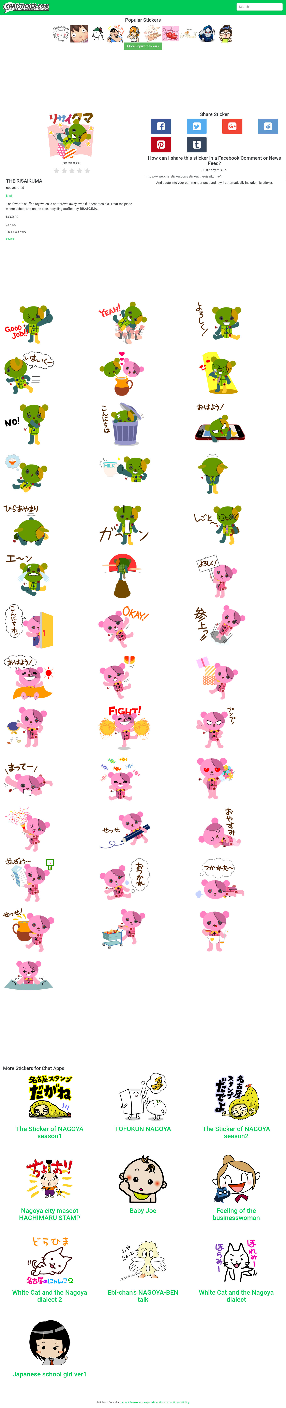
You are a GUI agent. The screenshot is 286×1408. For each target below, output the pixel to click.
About (125, 1402)
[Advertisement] (121, 83)
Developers (136, 1402)
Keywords (149, 1402)
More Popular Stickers (143, 46)
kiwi (9, 196)
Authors (160, 1402)
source (10, 238)
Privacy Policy (181, 1402)
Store (169, 1402)
